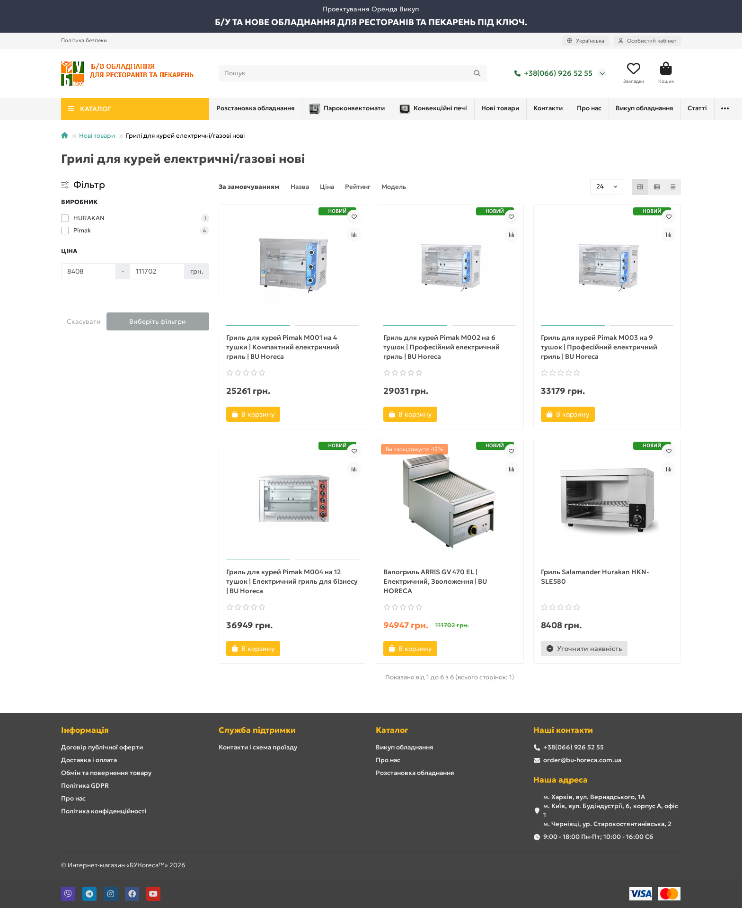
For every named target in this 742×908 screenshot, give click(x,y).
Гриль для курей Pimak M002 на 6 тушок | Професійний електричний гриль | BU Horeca (441, 347)
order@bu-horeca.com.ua (582, 760)
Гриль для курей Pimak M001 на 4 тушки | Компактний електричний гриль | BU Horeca (282, 347)
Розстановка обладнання (606, 108)
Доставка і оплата (89, 760)
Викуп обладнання (404, 747)
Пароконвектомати (258, 109)
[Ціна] (88, 271)
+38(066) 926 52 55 (551, 73)
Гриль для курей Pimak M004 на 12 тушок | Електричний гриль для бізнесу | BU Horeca (292, 581)
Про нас (533, 108)
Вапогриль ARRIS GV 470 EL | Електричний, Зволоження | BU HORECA (435, 581)
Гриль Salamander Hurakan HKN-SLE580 (595, 577)
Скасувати (84, 321)
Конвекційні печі (352, 109)
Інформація (85, 730)
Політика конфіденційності (104, 811)
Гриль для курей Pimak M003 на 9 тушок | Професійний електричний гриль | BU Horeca (599, 347)
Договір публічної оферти (102, 747)
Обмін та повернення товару (106, 773)
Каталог (392, 730)
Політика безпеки (84, 40)
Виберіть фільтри (157, 321)
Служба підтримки (257, 730)
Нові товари (428, 108)
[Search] (353, 73)
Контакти (483, 108)
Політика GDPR (85, 786)
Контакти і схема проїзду (258, 747)
